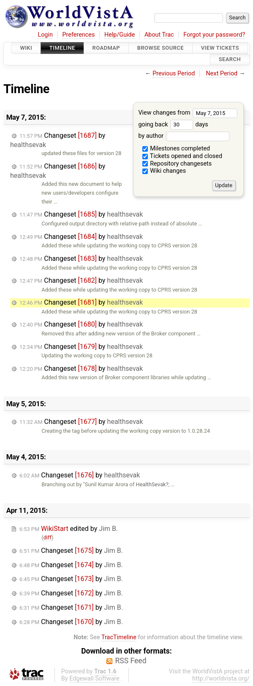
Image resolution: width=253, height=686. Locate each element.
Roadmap (106, 48)
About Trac (159, 34)
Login (45, 34)
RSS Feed (130, 661)
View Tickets (220, 48)
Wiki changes (164, 170)
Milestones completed (176, 148)
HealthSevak (151, 484)
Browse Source (160, 48)
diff (48, 537)
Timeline (62, 48)
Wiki (26, 48)
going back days (173, 124)
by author (183, 135)
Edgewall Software (94, 678)
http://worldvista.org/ (221, 678)
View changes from (187, 112)
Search (230, 59)
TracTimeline (118, 637)
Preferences (78, 34)
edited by (68, 529)
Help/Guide (119, 34)
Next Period (222, 73)
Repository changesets (177, 163)
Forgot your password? (214, 34)
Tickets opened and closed (182, 156)
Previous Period (173, 73)
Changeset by (81, 214)
